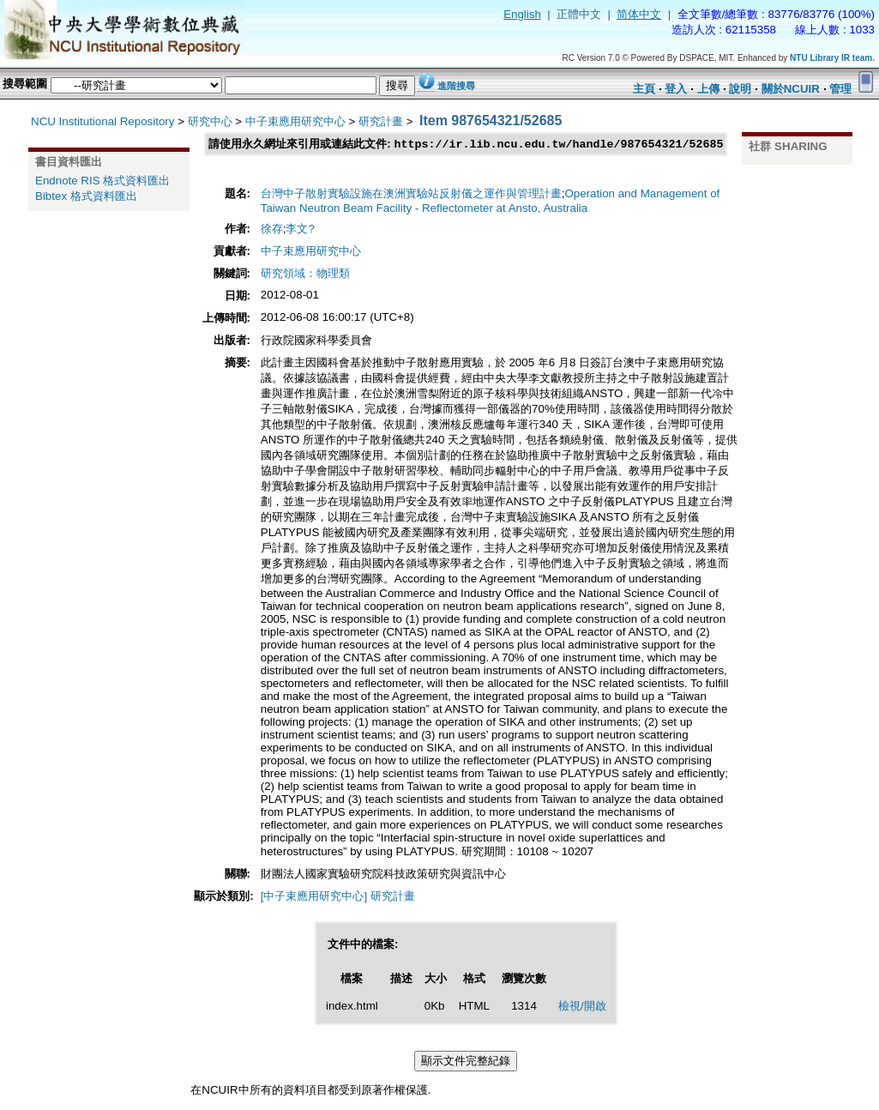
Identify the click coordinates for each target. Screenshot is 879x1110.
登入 (676, 88)
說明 (740, 88)
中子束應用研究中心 (295, 121)
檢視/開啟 (582, 1006)
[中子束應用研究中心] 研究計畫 (338, 896)
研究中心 (210, 121)
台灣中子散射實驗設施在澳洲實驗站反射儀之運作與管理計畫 (411, 194)
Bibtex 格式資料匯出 (86, 196)
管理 (840, 88)
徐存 (272, 229)
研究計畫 (380, 121)
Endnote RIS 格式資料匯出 (102, 180)
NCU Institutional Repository (102, 121)
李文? (300, 229)
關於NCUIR (791, 88)
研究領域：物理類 (305, 274)
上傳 (708, 88)
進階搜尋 (456, 86)
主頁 (644, 88)
